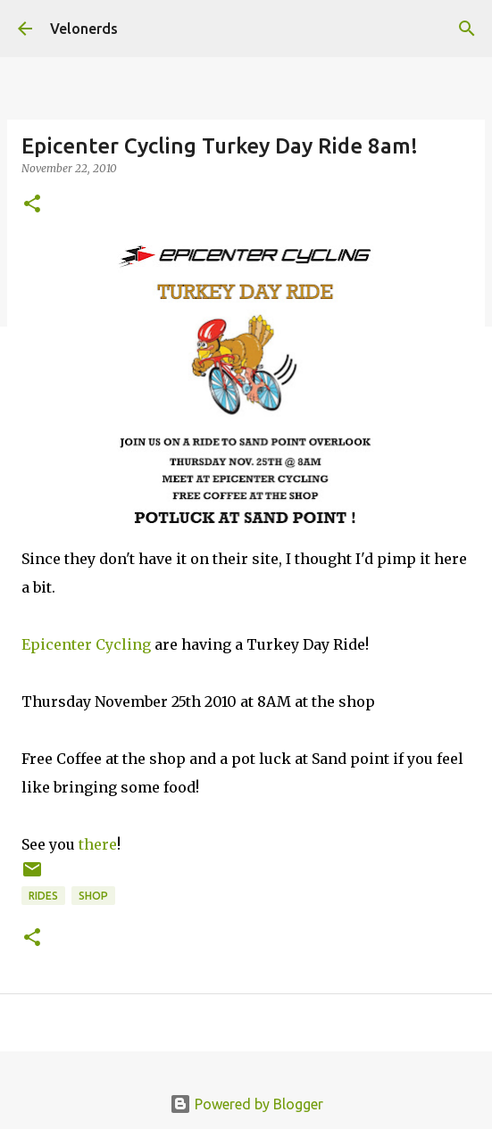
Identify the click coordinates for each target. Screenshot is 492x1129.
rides (43, 895)
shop (93, 895)
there (98, 844)
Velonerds (84, 29)
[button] (32, 205)
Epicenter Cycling (86, 644)
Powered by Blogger (246, 1104)
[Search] (467, 28)
